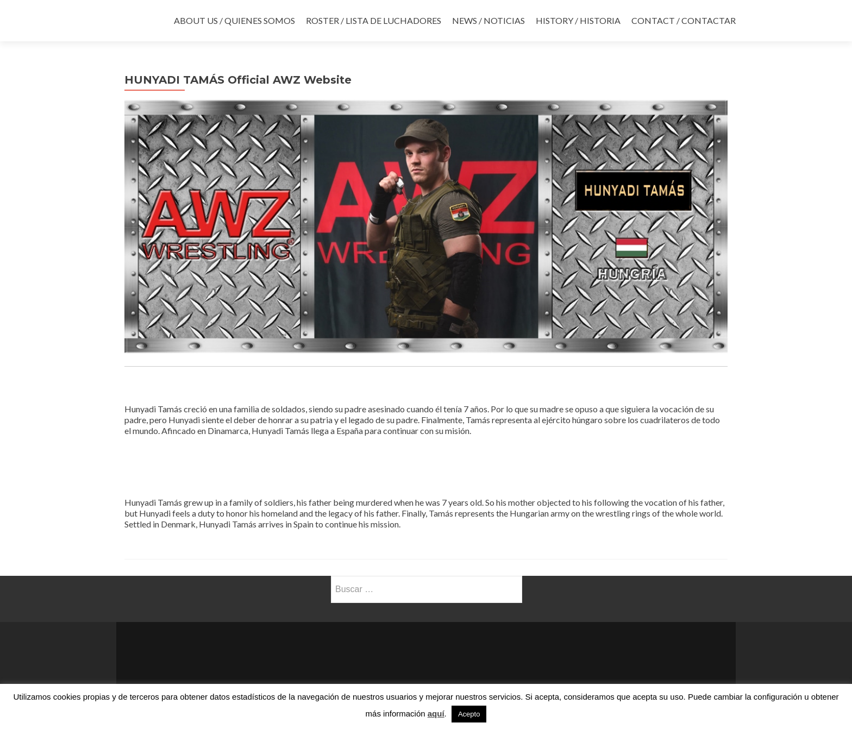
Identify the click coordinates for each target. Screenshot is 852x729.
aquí (436, 713)
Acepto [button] (469, 714)
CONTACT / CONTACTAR (683, 20)
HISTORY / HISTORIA (578, 20)
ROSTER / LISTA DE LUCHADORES (373, 20)
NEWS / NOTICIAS (488, 20)
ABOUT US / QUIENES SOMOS (234, 20)
